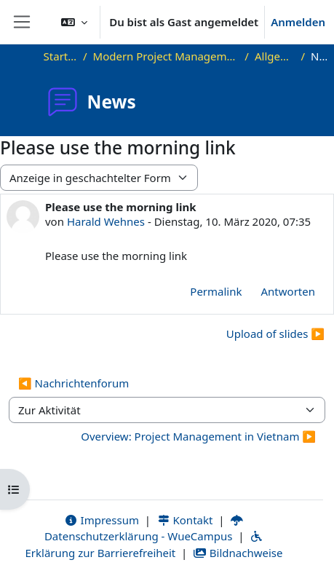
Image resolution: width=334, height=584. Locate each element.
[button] (74, 22)
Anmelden (298, 22)
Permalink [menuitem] (216, 291)
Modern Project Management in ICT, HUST (166, 56)
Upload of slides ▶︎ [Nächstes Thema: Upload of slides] (275, 333)
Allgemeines (275, 56)
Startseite (60, 56)
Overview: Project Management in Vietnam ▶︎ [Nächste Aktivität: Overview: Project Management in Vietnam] (198, 436)
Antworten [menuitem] (288, 291)
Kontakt (184, 520)
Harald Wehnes (106, 221)
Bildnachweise (237, 552)
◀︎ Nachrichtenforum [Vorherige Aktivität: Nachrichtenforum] (73, 383)
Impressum (101, 520)
